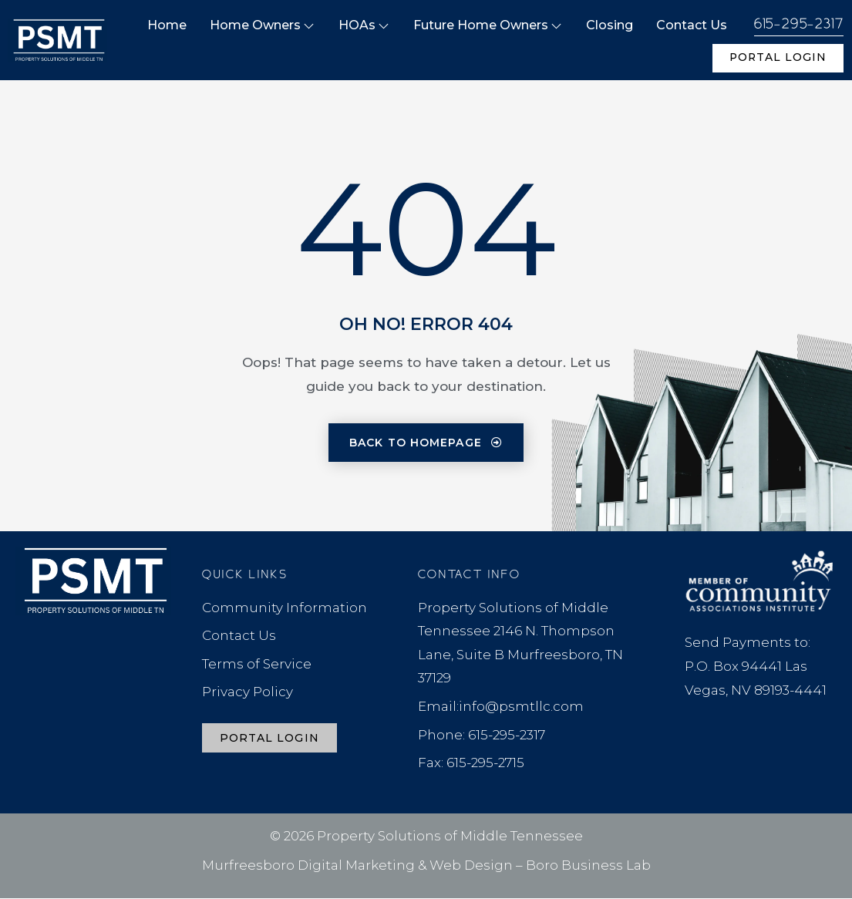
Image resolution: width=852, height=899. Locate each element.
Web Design (471, 866)
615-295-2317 (799, 24)
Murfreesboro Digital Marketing (308, 866)
